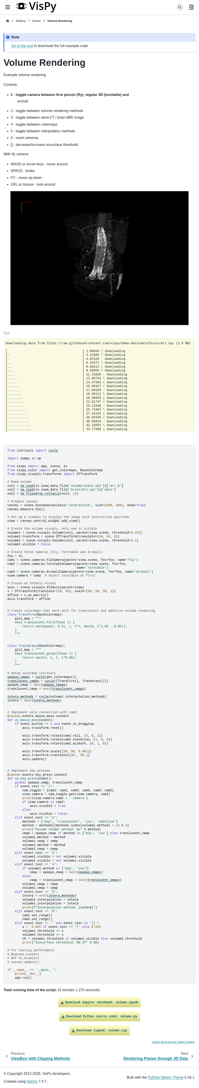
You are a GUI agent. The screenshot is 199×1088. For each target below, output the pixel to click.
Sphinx (32, 1081)
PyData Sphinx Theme (166, 1077)
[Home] (7, 21)
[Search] (180, 7)
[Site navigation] (8, 7)
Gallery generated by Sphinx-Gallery (173, 1042)
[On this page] (191, 7)
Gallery (20, 21)
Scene (36, 21)
